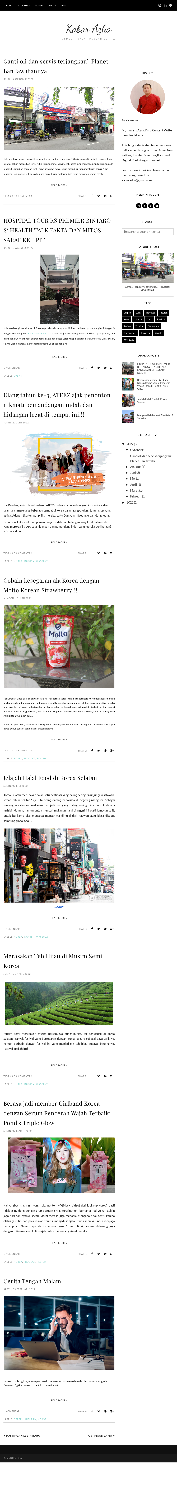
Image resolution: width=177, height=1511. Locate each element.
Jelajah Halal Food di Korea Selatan (152, 400)
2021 (130, 502)
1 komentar (11, 377)
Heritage (150, 312)
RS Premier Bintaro (38, 343)
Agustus (135, 467)
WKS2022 (42, 580)
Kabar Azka (88, 27)
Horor (42, 1467)
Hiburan (30, 1467)
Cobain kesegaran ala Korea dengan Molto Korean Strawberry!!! (50, 608)
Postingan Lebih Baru (23, 1484)
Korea (18, 580)
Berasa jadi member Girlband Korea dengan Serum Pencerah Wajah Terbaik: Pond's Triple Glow (55, 1156)
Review (41, 787)
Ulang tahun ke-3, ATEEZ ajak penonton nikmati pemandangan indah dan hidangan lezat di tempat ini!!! (58, 418)
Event (18, 385)
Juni (133, 472)
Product (29, 787)
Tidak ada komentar (17, 196)
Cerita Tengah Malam (39, 1329)
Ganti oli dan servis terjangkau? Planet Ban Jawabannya (57, 65)
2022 (130, 444)
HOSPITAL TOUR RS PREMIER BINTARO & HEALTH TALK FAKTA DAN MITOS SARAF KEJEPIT (54, 234)
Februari (136, 496)
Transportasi (130, 333)
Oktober (136, 450)
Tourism (29, 580)
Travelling (145, 333)
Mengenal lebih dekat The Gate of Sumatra (155, 417)
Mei (133, 478)
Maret (134, 490)
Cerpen (19, 1467)
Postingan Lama (99, 1484)
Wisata (158, 333)
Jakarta (138, 319)
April (133, 484)
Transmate (153, 326)
